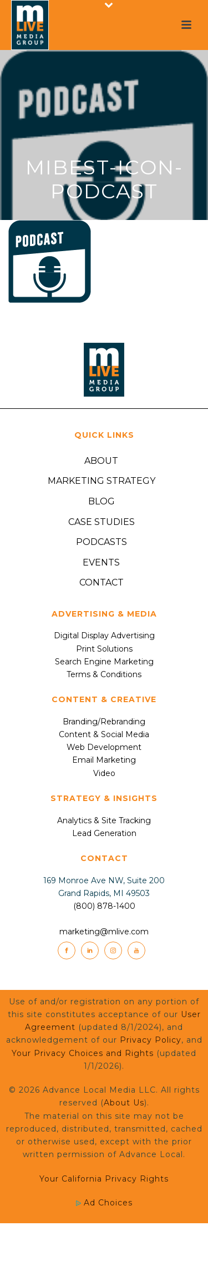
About (101, 461)
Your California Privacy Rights (104, 1179)
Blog (101, 501)
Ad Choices (104, 1203)
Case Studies (101, 522)
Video (104, 773)
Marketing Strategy (101, 481)
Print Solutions (104, 649)
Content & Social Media (104, 734)
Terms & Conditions (104, 674)
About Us (124, 1103)
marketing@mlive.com (104, 932)
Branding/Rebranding (104, 722)
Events (101, 562)
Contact (101, 582)
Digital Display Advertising (104, 635)
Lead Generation (104, 833)
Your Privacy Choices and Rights (83, 1053)
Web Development (104, 747)
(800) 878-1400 (104, 906)
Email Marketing (104, 760)
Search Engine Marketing (104, 662)
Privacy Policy (150, 1040)
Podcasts (101, 542)
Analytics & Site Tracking (104, 820)
